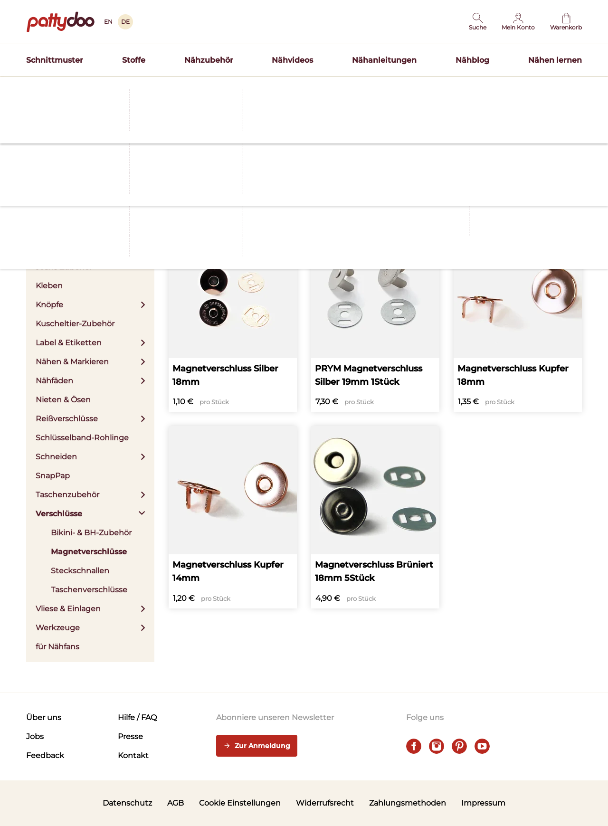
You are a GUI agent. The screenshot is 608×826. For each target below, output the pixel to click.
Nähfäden (90, 381)
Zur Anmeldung (256, 746)
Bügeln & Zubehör (90, 229)
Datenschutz (127, 802)
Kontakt (133, 755)
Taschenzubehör (90, 495)
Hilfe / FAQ (137, 717)
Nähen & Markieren (90, 362)
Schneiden (90, 457)
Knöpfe (90, 305)
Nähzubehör (208, 60)
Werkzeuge (90, 628)
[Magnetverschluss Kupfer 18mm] (518, 321)
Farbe (215, 185)
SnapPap (53, 475)
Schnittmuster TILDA (365, 87)
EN (108, 21)
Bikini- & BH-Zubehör (91, 532)
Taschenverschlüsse (89, 589)
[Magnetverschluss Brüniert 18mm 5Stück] (375, 517)
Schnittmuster (54, 60)
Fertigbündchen (67, 247)
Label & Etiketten (90, 343)
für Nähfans (57, 646)
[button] (477, 21)
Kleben (49, 285)
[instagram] (436, 746)
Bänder (90, 210)
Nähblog (472, 60)
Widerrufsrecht (325, 802)
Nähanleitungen (384, 60)
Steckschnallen (80, 570)
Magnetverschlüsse (89, 551)
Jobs (35, 736)
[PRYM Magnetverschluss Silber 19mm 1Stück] (375, 321)
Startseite (41, 106)
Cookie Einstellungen (240, 802)
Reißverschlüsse (90, 419)
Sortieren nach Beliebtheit (533, 202)
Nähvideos (292, 60)
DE (125, 21)
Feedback (45, 755)
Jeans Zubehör (64, 266)
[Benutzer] (518, 21)
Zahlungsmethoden (407, 802)
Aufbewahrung (64, 190)
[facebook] (413, 746)
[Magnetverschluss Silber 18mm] (233, 321)
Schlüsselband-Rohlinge (82, 437)
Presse (130, 736)
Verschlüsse (151, 106)
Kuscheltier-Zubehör (75, 323)
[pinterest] (459, 746)
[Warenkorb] (566, 21)
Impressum (483, 802)
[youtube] (482, 746)
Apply (293, 186)
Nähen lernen (555, 60)
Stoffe (133, 60)
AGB (175, 802)
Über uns (43, 717)
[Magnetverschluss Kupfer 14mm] (233, 517)
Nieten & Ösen (63, 399)
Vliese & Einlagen (90, 609)
